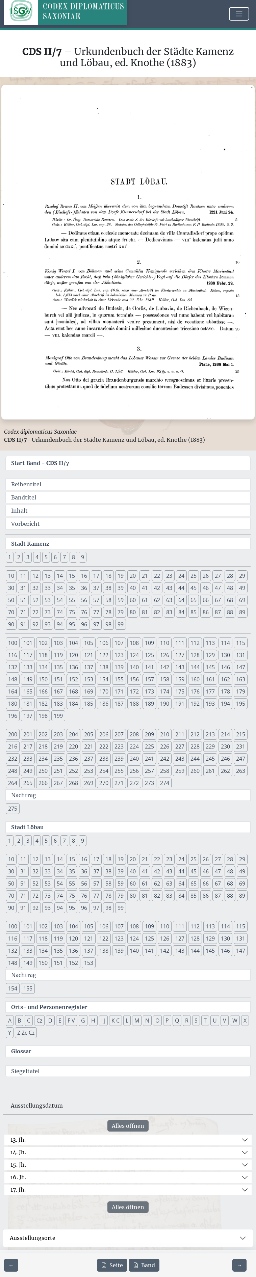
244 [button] (195, 758)
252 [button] (73, 771)
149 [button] (27, 679)
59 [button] (121, 600)
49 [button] (242, 588)
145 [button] (210, 667)
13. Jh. (18, 1139)
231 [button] (240, 746)
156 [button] (134, 679)
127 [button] (179, 655)
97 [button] (96, 624)
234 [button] (43, 758)
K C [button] (115, 1020)
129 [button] (210, 655)
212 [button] (195, 734)
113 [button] (210, 643)
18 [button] (108, 575)
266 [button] (43, 783)
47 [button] (218, 588)
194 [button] (225, 703)
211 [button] (179, 734)
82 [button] (157, 612)
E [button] (59, 1020)
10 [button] (11, 575)
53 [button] (48, 600)
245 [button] (210, 758)
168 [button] (73, 691)
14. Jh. (18, 1152)
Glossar (21, 1051)
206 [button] (103, 734)
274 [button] (164, 783)
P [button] (167, 1020)
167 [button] (58, 691)
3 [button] (27, 557)
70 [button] (11, 612)
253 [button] (88, 771)
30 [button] (11, 588)
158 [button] (164, 679)
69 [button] (242, 600)
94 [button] (60, 624)
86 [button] (206, 612)
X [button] (245, 1020)
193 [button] (210, 703)
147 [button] (240, 667)
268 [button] (73, 783)
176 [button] (195, 691)
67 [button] (218, 600)
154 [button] (103, 679)
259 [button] (179, 771)
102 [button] (43, 643)
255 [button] (119, 771)
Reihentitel (26, 484)
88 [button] (230, 612)
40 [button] (133, 588)
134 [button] (43, 667)
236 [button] (73, 758)
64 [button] (181, 600)
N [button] (147, 1020)
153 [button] (88, 679)
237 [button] (88, 758)
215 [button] (240, 734)
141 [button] (149, 667)
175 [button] (179, 691)
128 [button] (195, 655)
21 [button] (145, 575)
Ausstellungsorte (32, 1237)
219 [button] (58, 746)
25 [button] (193, 575)
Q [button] (177, 1020)
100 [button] (12, 643)
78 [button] (108, 612)
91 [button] (23, 624)
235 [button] (58, 758)
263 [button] (240, 771)
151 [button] (58, 679)
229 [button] (210, 746)
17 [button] (96, 575)
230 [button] (225, 746)
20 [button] (133, 575)
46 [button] (206, 588)
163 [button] (240, 679)
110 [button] (164, 643)
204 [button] (73, 734)
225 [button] (149, 746)
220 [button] (73, 746)
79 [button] (121, 612)
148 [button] (12, 679)
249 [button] (27, 771)
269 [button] (88, 783)
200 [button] (12, 734)
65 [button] (193, 600)
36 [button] (84, 588)
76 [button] (84, 612)
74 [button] (60, 612)
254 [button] (103, 771)
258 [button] (164, 771)
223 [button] (119, 746)
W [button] (234, 1020)
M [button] (136, 1020)
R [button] (186, 1020)
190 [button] (164, 703)
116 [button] (12, 655)
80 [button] (133, 612)
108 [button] (134, 643)
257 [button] (149, 771)
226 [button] (164, 746)
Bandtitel (23, 497)
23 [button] (169, 575)
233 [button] (27, 758)
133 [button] (27, 667)
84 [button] (181, 612)
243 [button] (179, 758)
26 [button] (206, 575)
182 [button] (43, 703)
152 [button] (73, 679)
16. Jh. (18, 1177)
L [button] (127, 1020)
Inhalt (19, 510)
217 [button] (27, 746)
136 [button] (73, 667)
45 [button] (193, 588)
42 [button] (157, 588)
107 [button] (119, 643)
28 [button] (230, 575)
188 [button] (134, 703)
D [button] (50, 1020)
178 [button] (225, 691)
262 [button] (225, 771)
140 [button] (134, 667)
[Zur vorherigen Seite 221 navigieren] (11, 1265)
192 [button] (195, 703)
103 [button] (58, 643)
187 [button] (119, 703)
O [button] (157, 1020)
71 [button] (23, 612)
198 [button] (43, 715)
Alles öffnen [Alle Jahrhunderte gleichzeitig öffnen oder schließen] (128, 1125)
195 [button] (240, 703)
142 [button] (164, 667)
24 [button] (181, 575)
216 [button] (12, 746)
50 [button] (11, 600)
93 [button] (48, 624)
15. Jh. (18, 1164)
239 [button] (119, 758)
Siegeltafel (25, 1071)
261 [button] (210, 771)
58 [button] (108, 600)
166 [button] (43, 691)
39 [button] (121, 588)
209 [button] (149, 734)
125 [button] (149, 655)
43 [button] (169, 588)
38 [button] (108, 588)
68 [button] (230, 600)
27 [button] (218, 575)
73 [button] (48, 612)
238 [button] (103, 758)
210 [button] (164, 734)
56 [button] (84, 600)
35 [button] (72, 588)
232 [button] (12, 758)
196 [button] (12, 715)
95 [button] (72, 624)
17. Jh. (18, 1189)
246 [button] (225, 758)
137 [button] (88, 667)
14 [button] (60, 575)
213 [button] (210, 734)
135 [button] (58, 667)
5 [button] (46, 557)
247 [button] (240, 758)
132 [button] (12, 667)
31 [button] (23, 588)
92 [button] (35, 624)
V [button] (224, 1020)
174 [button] (164, 691)
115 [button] (240, 643)
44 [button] (181, 588)
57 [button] (96, 600)
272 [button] (134, 783)
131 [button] (240, 655)
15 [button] (72, 575)
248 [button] (12, 771)
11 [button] (23, 575)
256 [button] (134, 771)
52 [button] (35, 600)
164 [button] (12, 691)
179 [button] (240, 691)
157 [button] (149, 679)
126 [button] (164, 655)
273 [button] (149, 783)
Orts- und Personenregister (49, 1007)
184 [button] (73, 703)
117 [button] (27, 655)
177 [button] (210, 691)
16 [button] (84, 575)
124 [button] (134, 655)
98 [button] (108, 624)
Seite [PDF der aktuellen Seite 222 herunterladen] (112, 1265)
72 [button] (35, 612)
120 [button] (73, 655)
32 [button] (35, 588)
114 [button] (225, 643)
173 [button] (149, 691)
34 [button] (60, 588)
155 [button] (119, 679)
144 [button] (195, 667)
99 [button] (121, 624)
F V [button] (71, 1020)
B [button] (19, 1020)
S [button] (196, 1020)
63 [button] (169, 600)
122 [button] (103, 655)
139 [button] (119, 667)
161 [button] (210, 679)
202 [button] (43, 734)
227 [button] (179, 746)
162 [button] (225, 679)
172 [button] (134, 691)
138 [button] (103, 667)
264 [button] (12, 783)
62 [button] (157, 600)
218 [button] (43, 746)
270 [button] (103, 783)
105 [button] (88, 643)
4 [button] (37, 557)
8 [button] (73, 557)
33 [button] (48, 588)
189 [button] (149, 703)
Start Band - (40, 463)
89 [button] (242, 612)
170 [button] (103, 691)
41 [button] (145, 588)
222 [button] (103, 746)
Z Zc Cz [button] (25, 1032)
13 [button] (48, 575)
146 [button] (225, 667)
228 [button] (195, 746)
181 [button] (27, 703)
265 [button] (27, 783)
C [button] (28, 1020)
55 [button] (72, 600)
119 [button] (58, 655)
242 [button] (164, 758)
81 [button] (145, 612)
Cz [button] (39, 1020)
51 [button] (23, 600)
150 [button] (43, 679)
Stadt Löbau (27, 827)
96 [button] (84, 624)
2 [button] (18, 557)
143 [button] (179, 667)
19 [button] (121, 575)
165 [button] (27, 691)
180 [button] (12, 703)
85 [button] (193, 612)
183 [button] (58, 703)
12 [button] (35, 575)
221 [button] (88, 746)
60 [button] (133, 600)
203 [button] (58, 734)
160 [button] (195, 679)
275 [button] (12, 808)
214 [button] (225, 734)
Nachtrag (23, 795)
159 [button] (179, 679)
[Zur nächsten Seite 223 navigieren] (239, 1265)
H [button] (93, 1020)
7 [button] (64, 557)
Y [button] (9, 1032)
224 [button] (134, 746)
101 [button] (27, 643)
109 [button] (149, 643)
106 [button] (103, 643)
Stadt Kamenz (30, 543)
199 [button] (58, 715)
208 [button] (134, 734)
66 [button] (206, 600)
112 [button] (195, 643)
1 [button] (9, 557)
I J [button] (103, 1020)
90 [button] (11, 624)
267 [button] (58, 783)
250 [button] (43, 771)
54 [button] (60, 600)
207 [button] (119, 734)
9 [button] (82, 557)
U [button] (215, 1020)
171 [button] (119, 691)
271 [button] (119, 783)
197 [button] (27, 715)
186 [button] (103, 703)
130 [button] (225, 655)
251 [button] (58, 771)
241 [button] (149, 758)
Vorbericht (25, 523)
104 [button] (73, 643)
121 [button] (88, 655)
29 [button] (242, 575)
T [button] (205, 1020)
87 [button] (218, 612)
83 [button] (169, 612)
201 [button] (27, 734)
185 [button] (88, 703)
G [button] (83, 1020)
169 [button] (88, 691)
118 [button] (43, 655)
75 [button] (72, 612)
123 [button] (119, 655)
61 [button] (145, 600)
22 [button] (157, 575)
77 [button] (96, 612)
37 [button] (96, 588)
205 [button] (88, 734)
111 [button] (179, 643)
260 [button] (195, 771)
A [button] (9, 1020)
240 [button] (134, 758)
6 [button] (55, 557)
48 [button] (230, 588)
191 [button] (179, 703)
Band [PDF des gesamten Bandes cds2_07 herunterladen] (144, 1265)
